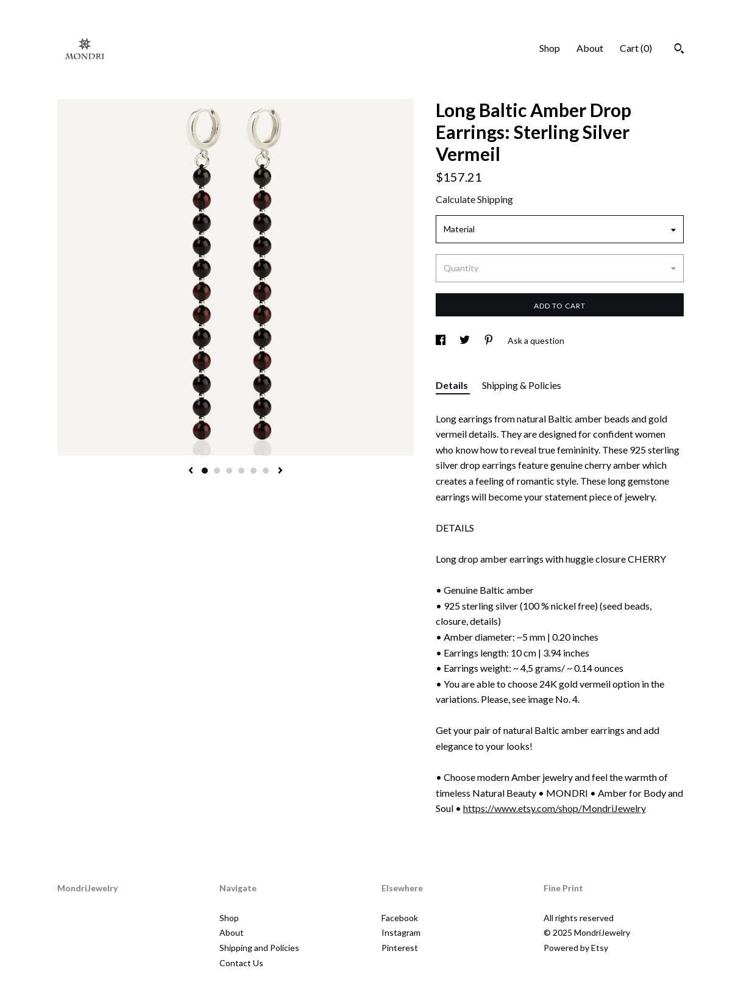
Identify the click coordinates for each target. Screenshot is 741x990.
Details (453, 385)
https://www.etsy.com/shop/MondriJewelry (554, 808)
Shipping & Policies (521, 385)
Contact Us (241, 963)
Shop (549, 48)
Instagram (400, 932)
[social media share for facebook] (441, 340)
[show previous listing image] (191, 471)
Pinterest (399, 947)
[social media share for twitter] (465, 340)
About (589, 48)
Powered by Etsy (576, 947)
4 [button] (241, 471)
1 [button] (205, 471)
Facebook (399, 918)
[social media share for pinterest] (489, 340)
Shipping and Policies (259, 947)
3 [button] (229, 471)
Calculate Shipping (474, 199)
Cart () (636, 48)
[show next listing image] (280, 471)
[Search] (679, 50)
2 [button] (217, 471)
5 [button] (253, 471)
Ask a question (536, 340)
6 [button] (266, 471)
